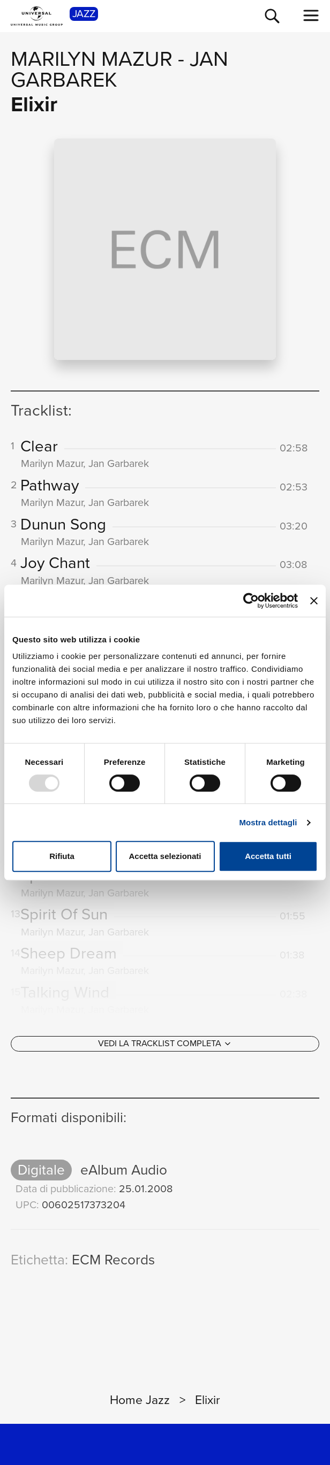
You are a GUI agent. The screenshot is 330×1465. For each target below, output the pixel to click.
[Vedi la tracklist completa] (165, 1044)
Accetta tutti (268, 856)
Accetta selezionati (165, 856)
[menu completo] (311, 15)
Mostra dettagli (268, 822)
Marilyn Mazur (91, 58)
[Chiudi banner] (314, 600)
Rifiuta (61, 856)
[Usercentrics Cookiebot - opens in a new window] (251, 601)
